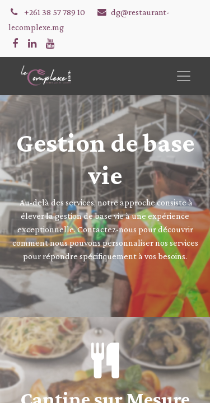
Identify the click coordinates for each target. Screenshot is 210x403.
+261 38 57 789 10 (55, 12)
